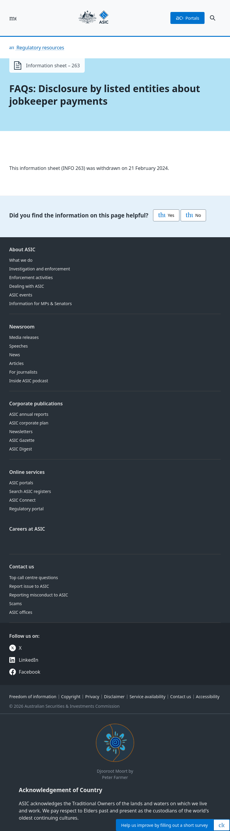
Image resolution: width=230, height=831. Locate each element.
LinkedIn (28, 660)
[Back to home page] (93, 17)
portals (187, 18)
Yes (166, 215)
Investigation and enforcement (39, 269)
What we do (21, 260)
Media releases (24, 337)
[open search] (213, 18)
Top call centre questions (33, 577)
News (14, 354)
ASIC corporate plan (29, 423)
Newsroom (22, 326)
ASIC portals (21, 482)
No (193, 215)
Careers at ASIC (27, 529)
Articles (16, 363)
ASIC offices (20, 612)
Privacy (92, 696)
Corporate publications (36, 403)
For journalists (23, 372)
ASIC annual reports (29, 414)
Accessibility (208, 696)
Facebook (29, 672)
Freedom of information (32, 696)
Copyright (71, 696)
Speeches (18, 346)
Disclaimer (114, 696)
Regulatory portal (26, 509)
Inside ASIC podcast (28, 380)
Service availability (147, 696)
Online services (27, 472)
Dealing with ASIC (26, 286)
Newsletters (21, 431)
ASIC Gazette (21, 440)
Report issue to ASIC (29, 586)
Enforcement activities (31, 277)
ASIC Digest (20, 449)
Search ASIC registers (30, 491)
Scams (15, 603)
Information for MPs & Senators (40, 303)
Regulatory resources (39, 47)
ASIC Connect (22, 500)
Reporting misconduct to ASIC (38, 595)
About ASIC (22, 249)
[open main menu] (12, 18)
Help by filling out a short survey (164, 825)
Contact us (21, 566)
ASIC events (20, 295)
